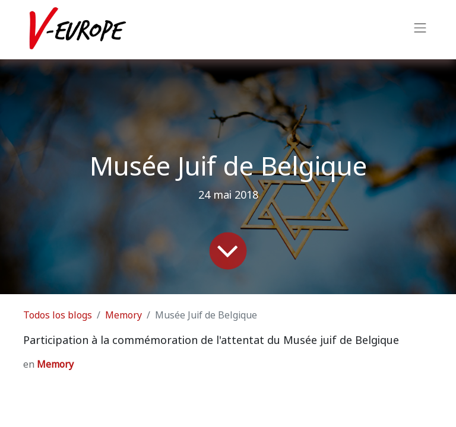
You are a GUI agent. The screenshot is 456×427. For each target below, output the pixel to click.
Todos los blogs (57, 315)
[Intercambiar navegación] (420, 29)
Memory (123, 315)
